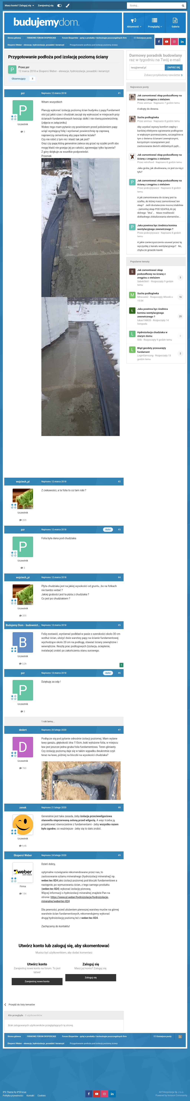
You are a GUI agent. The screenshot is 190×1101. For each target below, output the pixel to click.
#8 (119, 807)
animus (148, 103)
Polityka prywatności (13, 1095)
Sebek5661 (143, 281)
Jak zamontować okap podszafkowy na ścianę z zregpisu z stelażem (151, 273)
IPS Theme (8, 1092)
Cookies (42, 1095)
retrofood (149, 162)
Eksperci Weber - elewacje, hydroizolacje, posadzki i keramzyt (74, 71)
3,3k (23, 663)
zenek (22, 807)
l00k (139, 339)
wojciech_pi (23, 481)
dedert (23, 729)
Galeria (175, 26)
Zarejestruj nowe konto (37, 981)
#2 (119, 481)
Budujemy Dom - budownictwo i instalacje (30, 625)
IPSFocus (21, 1092)
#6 (119, 673)
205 (22, 520)
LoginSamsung (145, 355)
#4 (119, 577)
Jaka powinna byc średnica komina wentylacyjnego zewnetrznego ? (152, 312)
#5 (119, 625)
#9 (119, 855)
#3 (119, 529)
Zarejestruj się (45, 5)
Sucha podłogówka (148, 117)
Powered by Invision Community (171, 1095)
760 (22, 768)
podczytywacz (151, 188)
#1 (119, 93)
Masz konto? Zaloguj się (19, 5)
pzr (27, 67)
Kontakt (30, 1095)
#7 (119, 730)
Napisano (167, 103)
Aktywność (133, 26)
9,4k (23, 845)
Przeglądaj (154, 26)
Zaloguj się (91, 977)
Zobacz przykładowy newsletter (163, 75)
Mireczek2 (142, 297)
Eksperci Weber (23, 855)
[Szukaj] (145, 5)
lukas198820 (144, 320)
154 (22, 893)
